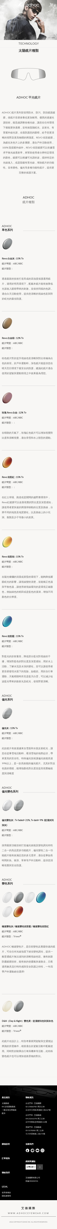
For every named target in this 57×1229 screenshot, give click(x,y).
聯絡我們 (6, 1172)
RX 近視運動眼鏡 (8, 1106)
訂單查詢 (6, 1158)
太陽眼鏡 (5, 1103)
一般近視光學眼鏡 (9, 1110)
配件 (3, 1113)
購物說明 (6, 1144)
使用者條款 (6, 1192)
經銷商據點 (30, 1161)
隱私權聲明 (6, 1196)
